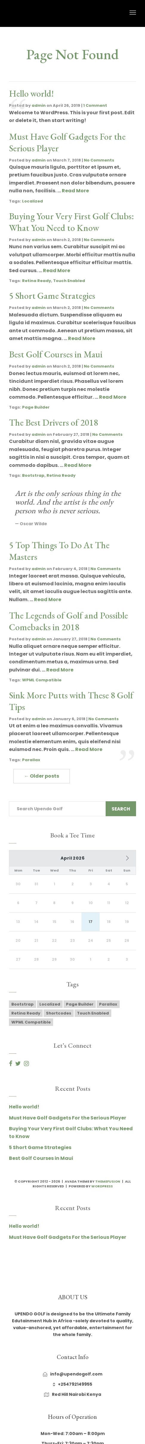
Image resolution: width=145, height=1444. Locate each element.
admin (39, 105)
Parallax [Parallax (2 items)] (108, 1008)
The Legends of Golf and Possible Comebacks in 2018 (68, 621)
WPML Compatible (41, 680)
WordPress (102, 1189)
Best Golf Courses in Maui (55, 354)
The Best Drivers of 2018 (53, 422)
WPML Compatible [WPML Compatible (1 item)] (31, 1026)
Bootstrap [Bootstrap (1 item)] (22, 1008)
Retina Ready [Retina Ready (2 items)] (25, 1017)
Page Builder (36, 407)
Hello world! (31, 93)
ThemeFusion (107, 1184)
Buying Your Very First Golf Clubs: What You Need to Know (71, 222)
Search (121, 809)
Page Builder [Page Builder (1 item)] (79, 1008)
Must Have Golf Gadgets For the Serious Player (67, 1121)
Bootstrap (33, 475)
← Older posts (41, 776)
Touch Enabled (69, 281)
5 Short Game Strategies (52, 295)
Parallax (31, 760)
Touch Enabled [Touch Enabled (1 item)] (93, 1017)
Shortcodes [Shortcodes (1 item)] (58, 1017)
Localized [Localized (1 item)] (49, 1008)
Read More (75, 190)
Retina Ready (36, 281)
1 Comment (95, 105)
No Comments (99, 160)
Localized (32, 201)
